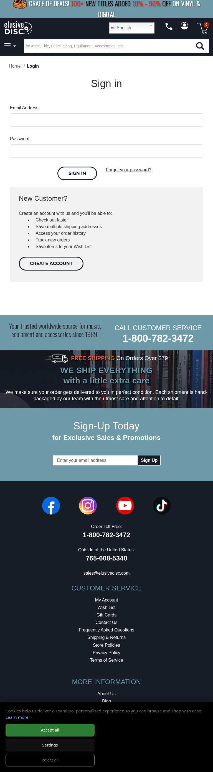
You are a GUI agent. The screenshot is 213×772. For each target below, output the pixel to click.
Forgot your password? (128, 169)
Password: (20, 138)
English (121, 28)
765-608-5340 (106, 558)
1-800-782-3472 (158, 338)
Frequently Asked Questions (106, 630)
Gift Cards (106, 615)
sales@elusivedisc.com (106, 573)
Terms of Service (106, 660)
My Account (106, 600)
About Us (106, 693)
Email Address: (25, 107)
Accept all (50, 730)
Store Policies (106, 645)
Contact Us (106, 622)
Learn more (17, 717)
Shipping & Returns (106, 637)
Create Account (51, 263)
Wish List (107, 607)
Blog (106, 701)
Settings (50, 745)
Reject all (50, 760)
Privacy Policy (106, 652)
